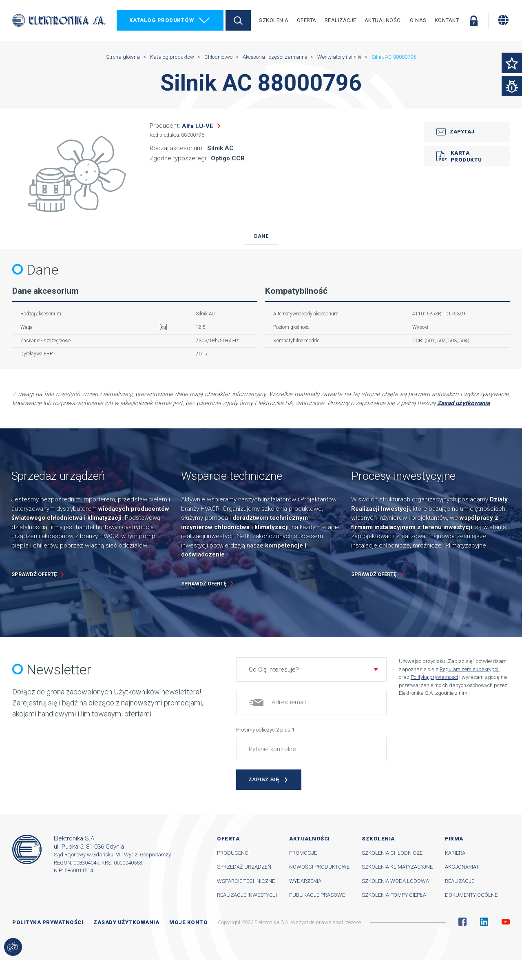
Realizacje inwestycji (247, 895)
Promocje (303, 853)
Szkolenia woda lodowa (395, 881)
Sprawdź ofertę (34, 574)
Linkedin (484, 922)
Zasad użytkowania (463, 403)
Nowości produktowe (319, 867)
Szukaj (238, 20)
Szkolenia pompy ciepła (394, 895)
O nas (418, 20)
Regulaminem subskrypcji (470, 669)
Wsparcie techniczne (246, 881)
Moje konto (188, 922)
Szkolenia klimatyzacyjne (397, 867)
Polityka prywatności (47, 922)
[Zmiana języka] (503, 20)
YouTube (506, 922)
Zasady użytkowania (126, 922)
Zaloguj (473, 20)
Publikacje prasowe (317, 895)
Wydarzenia (305, 881)
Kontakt (447, 20)
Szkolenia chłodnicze (392, 853)
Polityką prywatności (434, 677)
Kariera (455, 853)
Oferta (306, 20)
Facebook (462, 922)
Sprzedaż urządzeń (244, 867)
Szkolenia (274, 20)
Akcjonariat (462, 867)
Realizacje (340, 20)
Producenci (233, 853)
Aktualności (383, 20)
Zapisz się (264, 779)
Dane (261, 236)
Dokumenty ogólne (471, 895)
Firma (454, 839)
